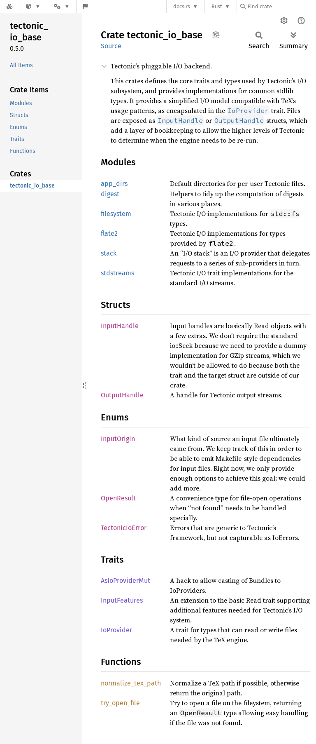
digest (110, 194)
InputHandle (120, 326)
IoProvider (116, 630)
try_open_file (120, 703)
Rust (216, 6)
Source (111, 46)
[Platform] (61, 6)
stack (108, 253)
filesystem (116, 214)
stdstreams (117, 273)
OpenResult (118, 498)
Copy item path (216, 35)
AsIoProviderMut (125, 580)
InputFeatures (122, 600)
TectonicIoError (123, 528)
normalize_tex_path (131, 683)
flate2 (109, 233)
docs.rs (181, 6)
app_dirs (114, 184)
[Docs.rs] (9, 6)
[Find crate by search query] (281, 6)
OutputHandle (122, 395)
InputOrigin (118, 439)
